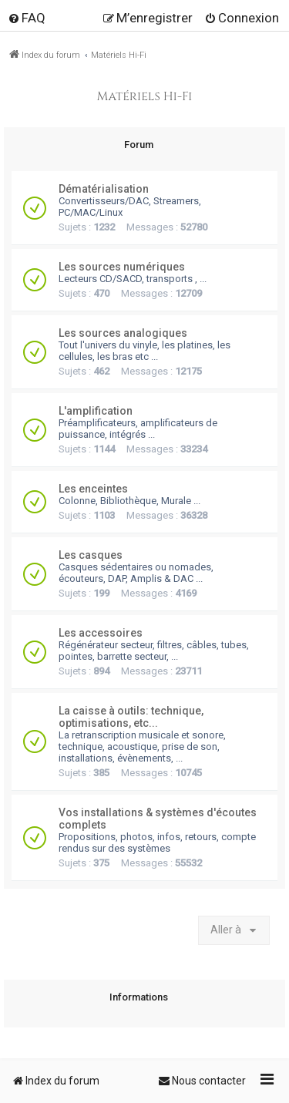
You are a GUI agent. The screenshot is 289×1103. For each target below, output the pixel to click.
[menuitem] (26, 18)
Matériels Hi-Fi (145, 96)
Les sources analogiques (123, 333)
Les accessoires (101, 633)
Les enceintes (93, 489)
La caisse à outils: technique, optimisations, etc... (131, 717)
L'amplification (96, 411)
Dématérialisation (104, 189)
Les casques (91, 555)
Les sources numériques (122, 267)
